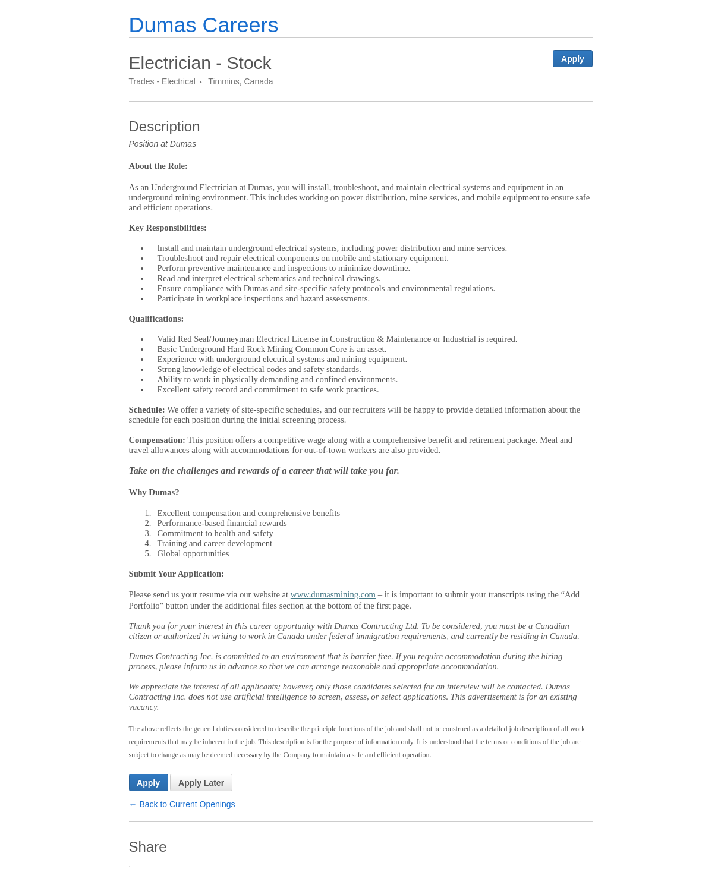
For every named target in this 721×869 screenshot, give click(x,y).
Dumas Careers (204, 24)
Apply (572, 59)
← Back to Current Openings (182, 804)
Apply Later (201, 783)
